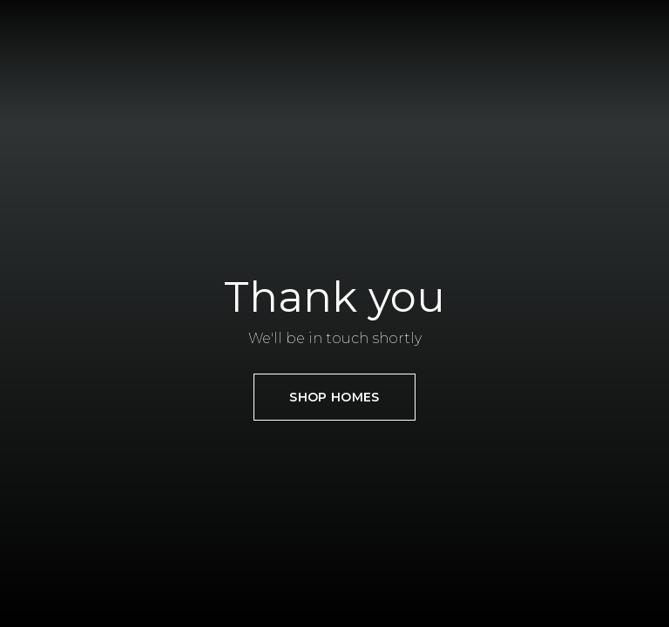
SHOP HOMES (334, 397)
